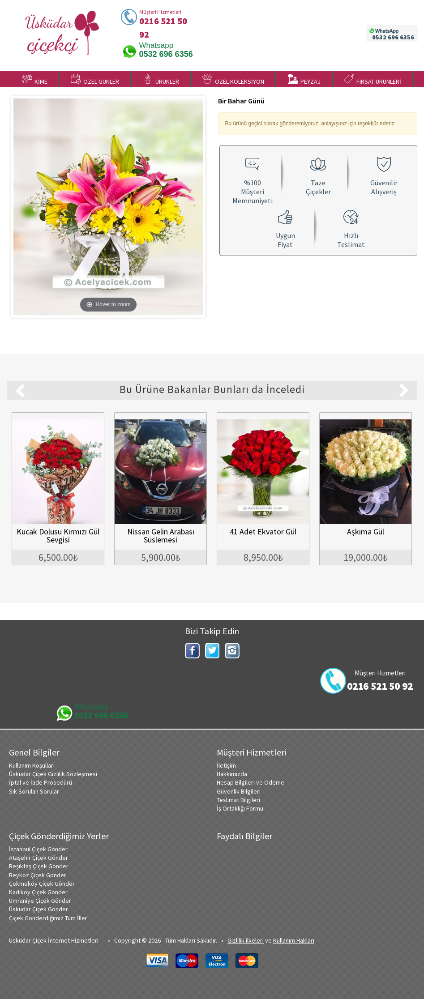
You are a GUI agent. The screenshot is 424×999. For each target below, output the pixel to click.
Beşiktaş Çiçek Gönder (39, 866)
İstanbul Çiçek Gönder (38, 849)
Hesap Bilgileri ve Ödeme (250, 782)
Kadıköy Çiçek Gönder (38, 892)
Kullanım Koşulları (32, 765)
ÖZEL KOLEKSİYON (233, 79)
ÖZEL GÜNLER (95, 79)
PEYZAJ (304, 79)
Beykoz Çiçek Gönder (37, 875)
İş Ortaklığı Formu (240, 808)
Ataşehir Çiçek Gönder (38, 857)
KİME (34, 79)
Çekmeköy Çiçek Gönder (42, 883)
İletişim (226, 765)
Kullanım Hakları (293, 940)
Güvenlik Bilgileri (239, 791)
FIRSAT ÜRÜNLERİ (372, 79)
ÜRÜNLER (161, 79)
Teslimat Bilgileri (238, 799)
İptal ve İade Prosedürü (40, 782)
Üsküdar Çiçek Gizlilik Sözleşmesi (53, 773)
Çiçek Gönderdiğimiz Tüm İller (48, 918)
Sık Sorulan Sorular (34, 791)
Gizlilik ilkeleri (245, 940)
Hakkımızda (232, 773)
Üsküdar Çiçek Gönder (38, 909)
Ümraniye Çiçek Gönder (40, 900)
